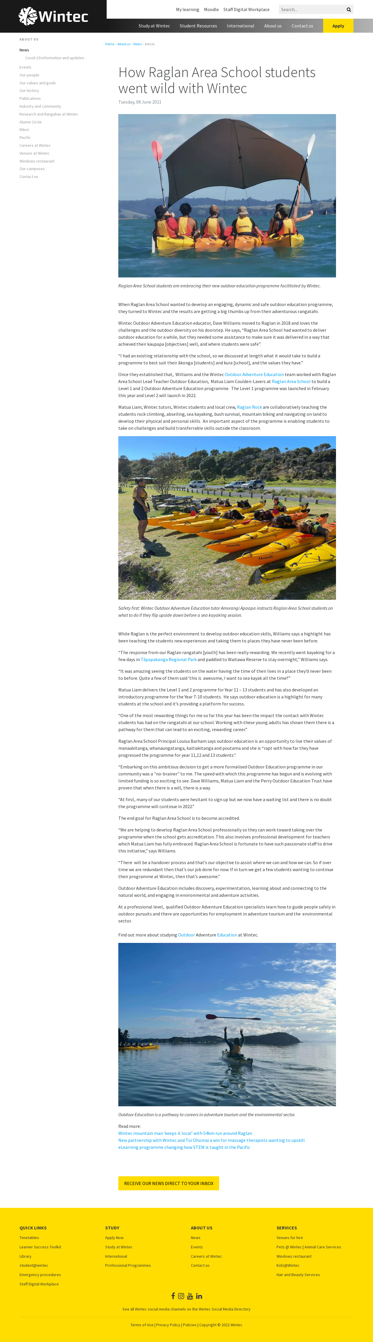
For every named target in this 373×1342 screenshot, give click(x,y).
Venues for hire (290, 1237)
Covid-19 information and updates (54, 57)
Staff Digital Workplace (247, 9)
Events (25, 67)
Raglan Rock (249, 407)
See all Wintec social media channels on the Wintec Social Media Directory (186, 1309)
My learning (187, 9)
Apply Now (114, 1237)
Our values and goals (38, 83)
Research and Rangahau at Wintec (49, 114)
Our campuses (32, 168)
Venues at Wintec (35, 153)
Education (227, 935)
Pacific (25, 137)
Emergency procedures (40, 1274)
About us (273, 26)
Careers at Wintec (35, 145)
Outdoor (186, 935)
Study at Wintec (154, 26)
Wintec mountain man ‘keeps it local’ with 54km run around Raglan (185, 1133)
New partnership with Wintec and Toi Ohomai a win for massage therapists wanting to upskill (211, 1140)
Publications (30, 98)
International (240, 26)
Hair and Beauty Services (298, 1274)
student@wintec (34, 1265)
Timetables (29, 1237)
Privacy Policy (168, 1324)
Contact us (302, 26)
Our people (29, 75)
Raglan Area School (291, 381)
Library (25, 1256)
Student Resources (198, 26)
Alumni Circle (31, 122)
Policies (190, 1324)
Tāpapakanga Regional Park (169, 659)
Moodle (211, 9)
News (24, 50)
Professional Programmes (128, 1265)
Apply (338, 26)
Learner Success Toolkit (40, 1247)
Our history (29, 90)
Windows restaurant (37, 161)
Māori (24, 129)
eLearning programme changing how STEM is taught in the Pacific (184, 1147)
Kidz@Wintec (288, 1265)
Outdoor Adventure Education (254, 374)
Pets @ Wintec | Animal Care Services (309, 1247)
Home (109, 44)
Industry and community (40, 106)
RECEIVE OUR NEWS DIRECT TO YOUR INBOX (168, 1183)
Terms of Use (142, 1324)
